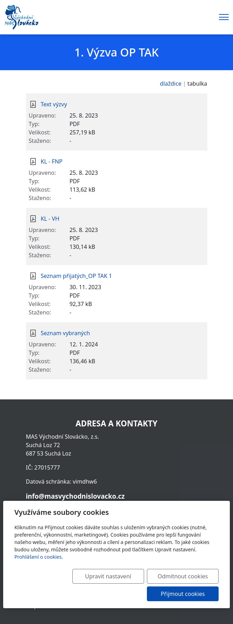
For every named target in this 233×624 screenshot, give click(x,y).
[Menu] (224, 17)
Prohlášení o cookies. (38, 556)
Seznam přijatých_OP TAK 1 (76, 276)
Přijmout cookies (185, 594)
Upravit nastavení (114, 576)
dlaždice (170, 83)
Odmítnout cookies (185, 576)
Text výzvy (54, 104)
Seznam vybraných (65, 333)
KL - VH (50, 219)
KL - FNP (52, 161)
